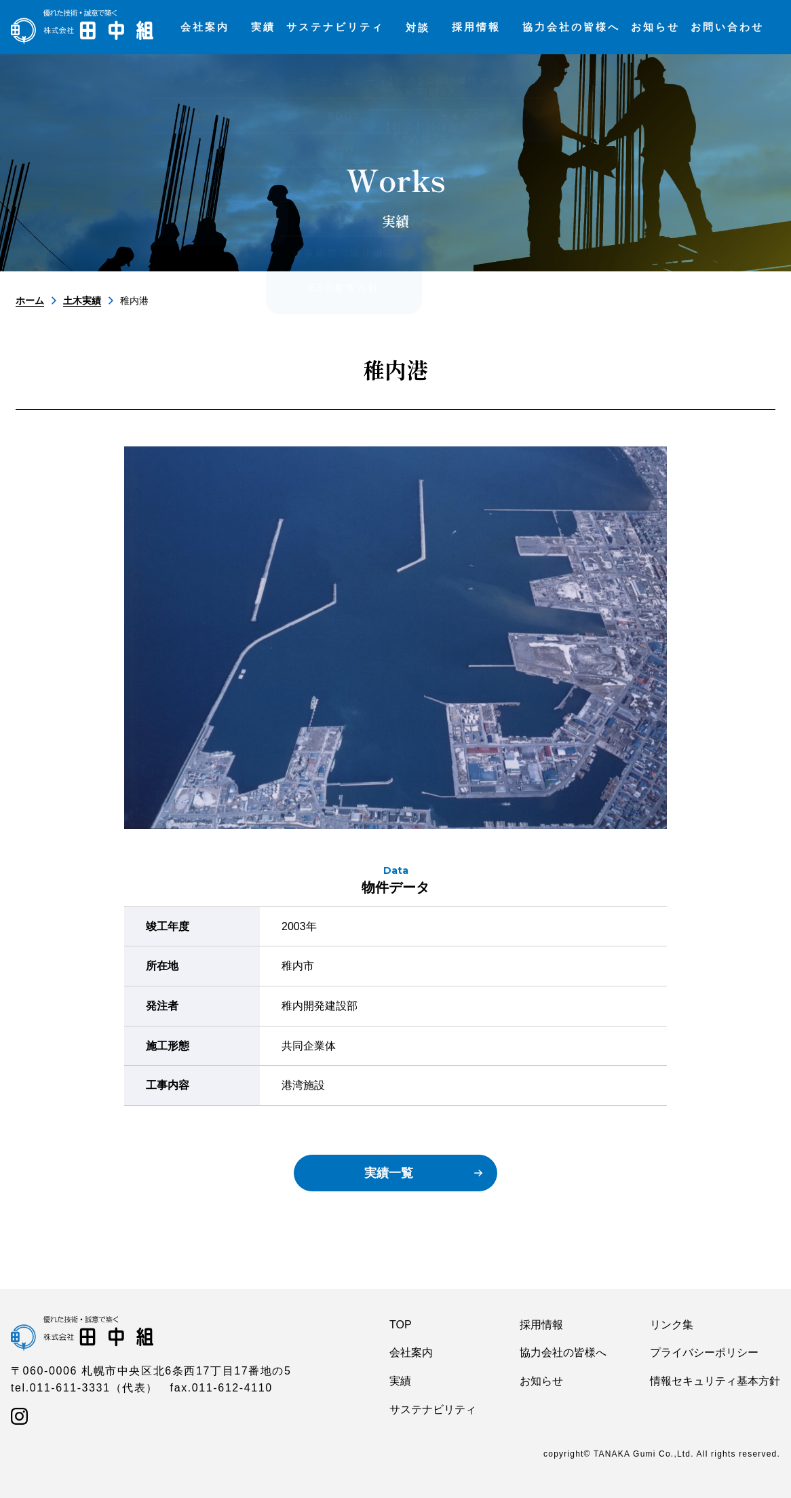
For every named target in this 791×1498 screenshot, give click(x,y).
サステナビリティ (432, 1409)
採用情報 (541, 1324)
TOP (400, 1324)
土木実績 (82, 300)
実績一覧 (388, 1173)
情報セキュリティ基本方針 (715, 1381)
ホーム (30, 300)
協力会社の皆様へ (563, 1352)
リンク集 (671, 1324)
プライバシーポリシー (704, 1352)
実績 (400, 1381)
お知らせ (541, 1381)
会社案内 (411, 1352)
